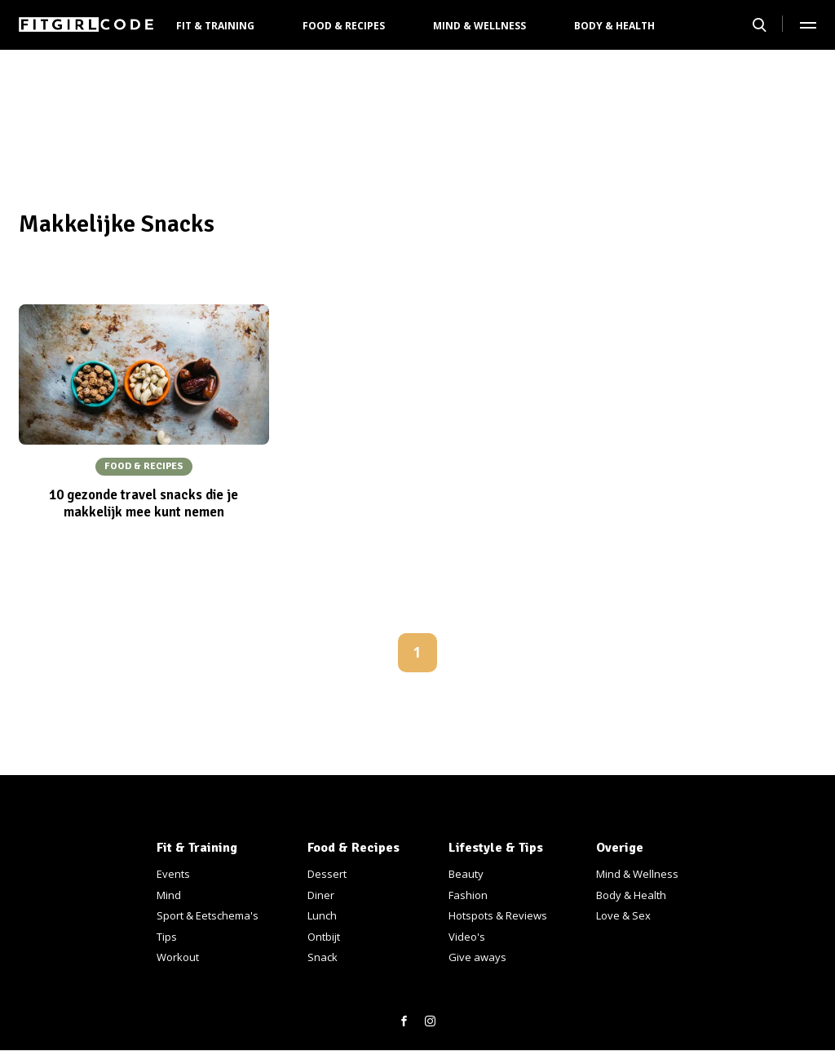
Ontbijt (323, 936)
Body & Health (614, 26)
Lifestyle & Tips (495, 848)
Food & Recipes (344, 26)
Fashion (468, 895)
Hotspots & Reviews (497, 915)
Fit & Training (215, 26)
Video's (466, 936)
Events (173, 873)
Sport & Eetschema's (207, 915)
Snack (322, 957)
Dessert (327, 873)
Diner (320, 895)
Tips (167, 936)
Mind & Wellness (479, 26)
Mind (169, 895)
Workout (178, 957)
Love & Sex (623, 915)
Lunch (322, 915)
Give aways (477, 957)
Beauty (466, 873)
